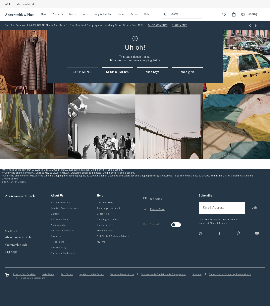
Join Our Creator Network (65, 208)
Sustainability (58, 248)
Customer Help (105, 203)
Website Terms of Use (122, 275)
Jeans (120, 14)
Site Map (197, 275)
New (43, 14)
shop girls (187, 72)
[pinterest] (238, 233)
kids (85, 14)
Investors (56, 236)
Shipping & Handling (108, 220)
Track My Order (105, 231)
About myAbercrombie (109, 208)
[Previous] (250, 25)
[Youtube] (257, 233)
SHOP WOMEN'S (157, 25)
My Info (101, 242)
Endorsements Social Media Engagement (163, 275)
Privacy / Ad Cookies (24, 275)
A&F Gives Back (59, 220)
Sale (147, 14)
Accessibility (58, 225)
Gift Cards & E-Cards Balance (113, 236)
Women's (57, 14)
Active (134, 14)
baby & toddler (102, 14)
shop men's (82, 72)
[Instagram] (201, 233)
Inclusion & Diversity (62, 231)
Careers (55, 214)
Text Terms (67, 275)
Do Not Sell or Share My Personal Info (230, 275)
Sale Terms (48, 275)
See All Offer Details (14, 182)
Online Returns (105, 225)
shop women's (117, 72)
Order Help (103, 214)
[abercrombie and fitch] (19, 14)
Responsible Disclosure (32, 278)
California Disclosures (63, 253)
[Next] (262, 25)
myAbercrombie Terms (91, 275)
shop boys (152, 72)
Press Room (57, 242)
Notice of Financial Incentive (215, 223)
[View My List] (224, 14)
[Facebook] (219, 233)
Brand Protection (60, 203)
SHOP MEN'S (179, 25)
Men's (72, 14)
